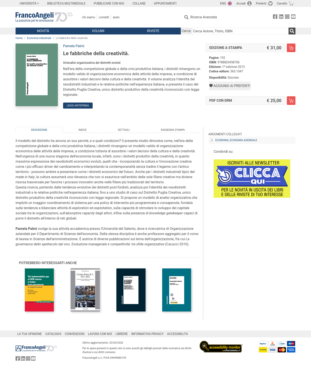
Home (19, 38)
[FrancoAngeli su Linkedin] (281, 17)
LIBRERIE (122, 334)
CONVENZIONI (74, 334)
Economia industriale (39, 38)
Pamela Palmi (73, 46)
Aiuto (116, 17)
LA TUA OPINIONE (29, 334)
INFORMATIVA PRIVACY (147, 334)
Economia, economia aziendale (236, 140)
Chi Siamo (88, 17)
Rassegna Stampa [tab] (173, 129)
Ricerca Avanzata (203, 17)
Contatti (104, 17)
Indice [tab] (82, 129)
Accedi (241, 3)
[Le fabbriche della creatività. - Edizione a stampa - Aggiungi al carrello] (291, 48)
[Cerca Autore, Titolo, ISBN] (240, 31)
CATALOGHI (53, 334)
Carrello (282, 3)
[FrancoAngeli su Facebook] (275, 17)
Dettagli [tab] (124, 129)
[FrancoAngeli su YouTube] (293, 17)
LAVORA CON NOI (100, 334)
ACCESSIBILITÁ (177, 334)
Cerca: (186, 31)
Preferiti (261, 3)
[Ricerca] (292, 31)
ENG (223, 3)
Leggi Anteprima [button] (78, 105)
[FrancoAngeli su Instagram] (287, 17)
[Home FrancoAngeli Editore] (44, 17)
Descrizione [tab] (39, 129)
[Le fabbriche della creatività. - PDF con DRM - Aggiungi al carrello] (291, 100)
